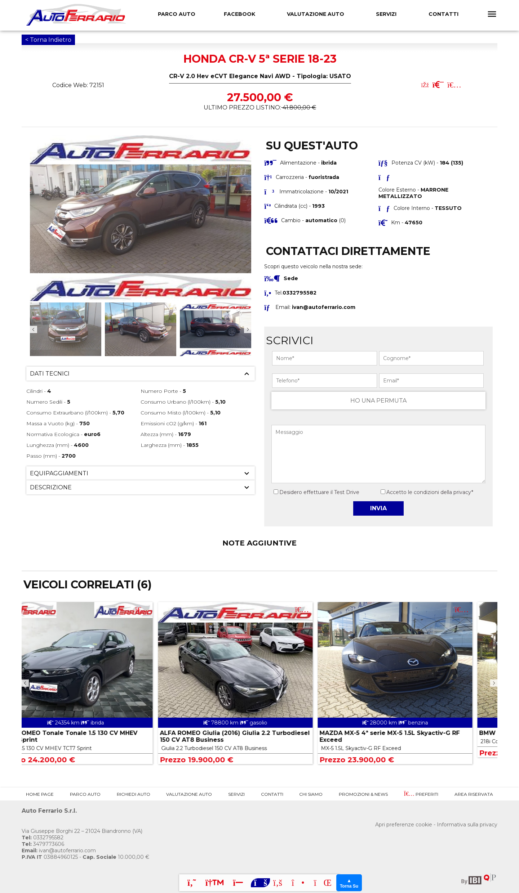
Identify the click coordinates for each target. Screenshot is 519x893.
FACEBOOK (239, 14)
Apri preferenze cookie (403, 824)
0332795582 (42, 837)
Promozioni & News (363, 794)
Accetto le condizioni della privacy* (429, 492)
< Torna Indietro (48, 39)
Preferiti (421, 794)
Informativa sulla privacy (467, 824)
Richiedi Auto (133, 794)
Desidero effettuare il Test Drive (316, 492)
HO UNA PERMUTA (378, 400)
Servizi (386, 14)
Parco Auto (85, 794)
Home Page (40, 794)
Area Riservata (473, 794)
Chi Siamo (311, 794)
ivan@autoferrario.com (323, 307)
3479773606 (43, 844)
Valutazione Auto (315, 14)
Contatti (443, 14)
